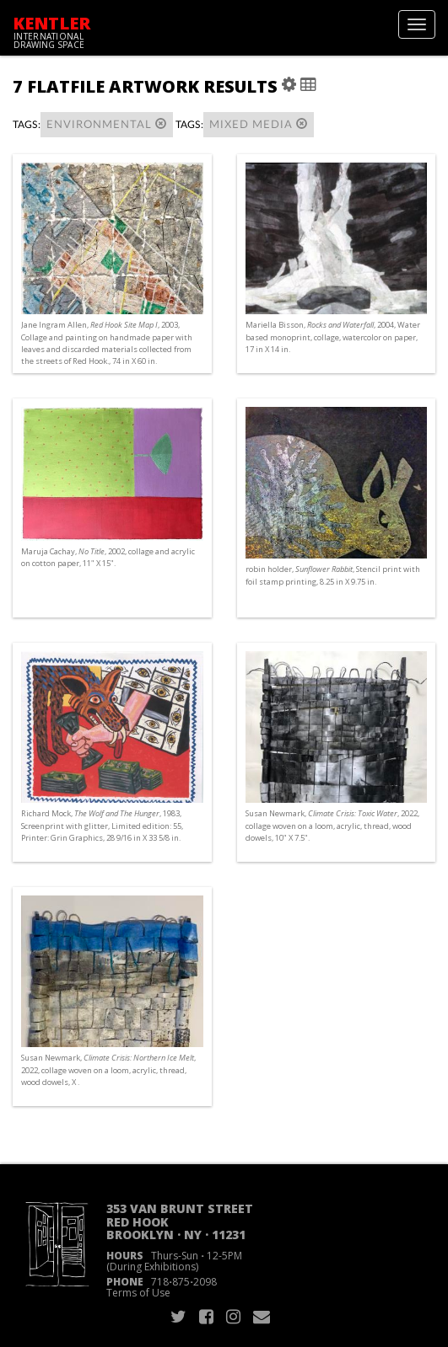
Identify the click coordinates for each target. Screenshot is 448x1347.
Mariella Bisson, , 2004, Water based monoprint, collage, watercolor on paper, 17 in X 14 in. (333, 336)
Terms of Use (138, 1293)
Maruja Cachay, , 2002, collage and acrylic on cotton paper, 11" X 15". (108, 557)
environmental (106, 124)
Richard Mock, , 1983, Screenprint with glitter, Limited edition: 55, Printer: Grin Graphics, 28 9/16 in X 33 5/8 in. (102, 825)
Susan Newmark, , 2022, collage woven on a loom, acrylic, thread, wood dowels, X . (108, 1069)
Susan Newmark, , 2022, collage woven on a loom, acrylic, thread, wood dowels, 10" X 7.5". (332, 825)
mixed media (258, 124)
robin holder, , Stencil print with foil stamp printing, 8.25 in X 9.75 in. (333, 575)
